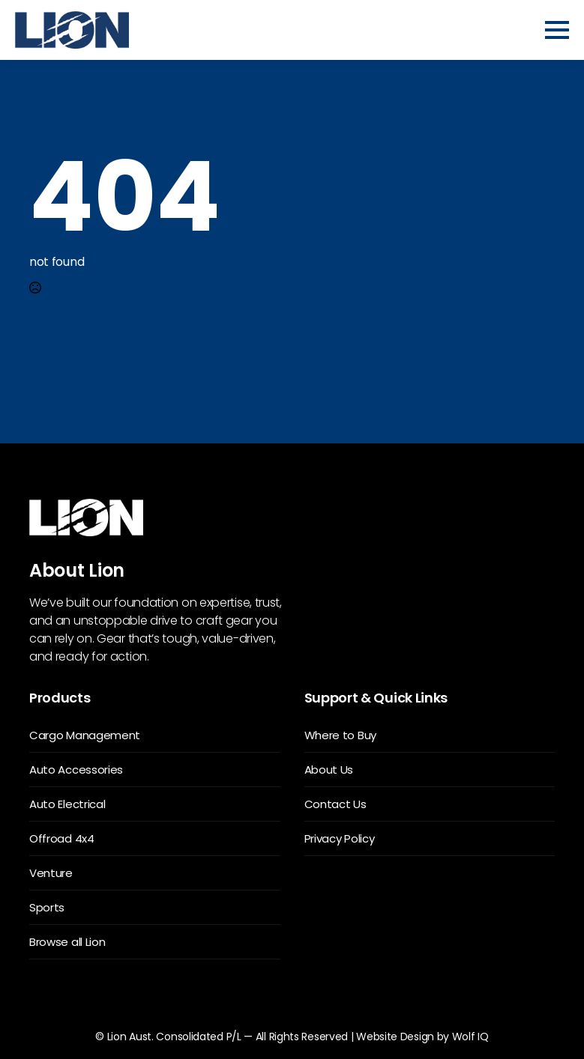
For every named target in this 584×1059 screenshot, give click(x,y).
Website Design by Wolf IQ (422, 1036)
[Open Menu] (557, 30)
